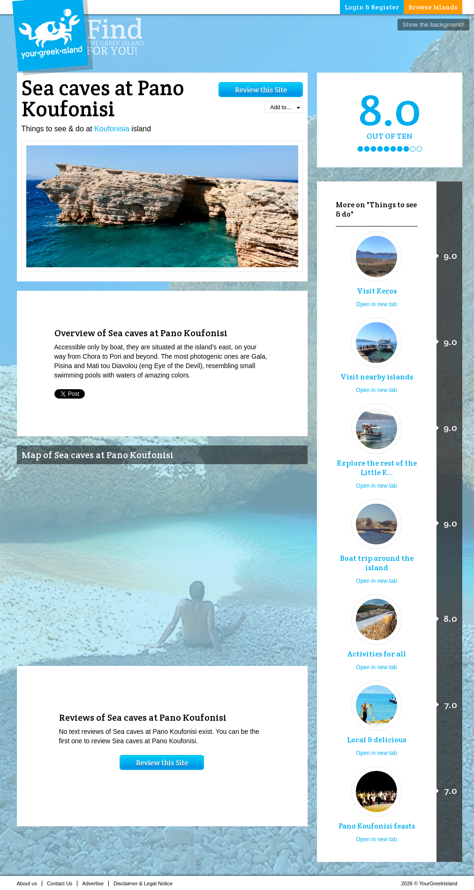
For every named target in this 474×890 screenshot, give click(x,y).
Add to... (285, 107)
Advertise (95, 883)
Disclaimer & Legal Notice (145, 883)
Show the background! (433, 24)
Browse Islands (433, 7)
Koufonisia (111, 129)
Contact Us (62, 883)
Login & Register (372, 7)
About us (29, 883)
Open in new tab (376, 304)
